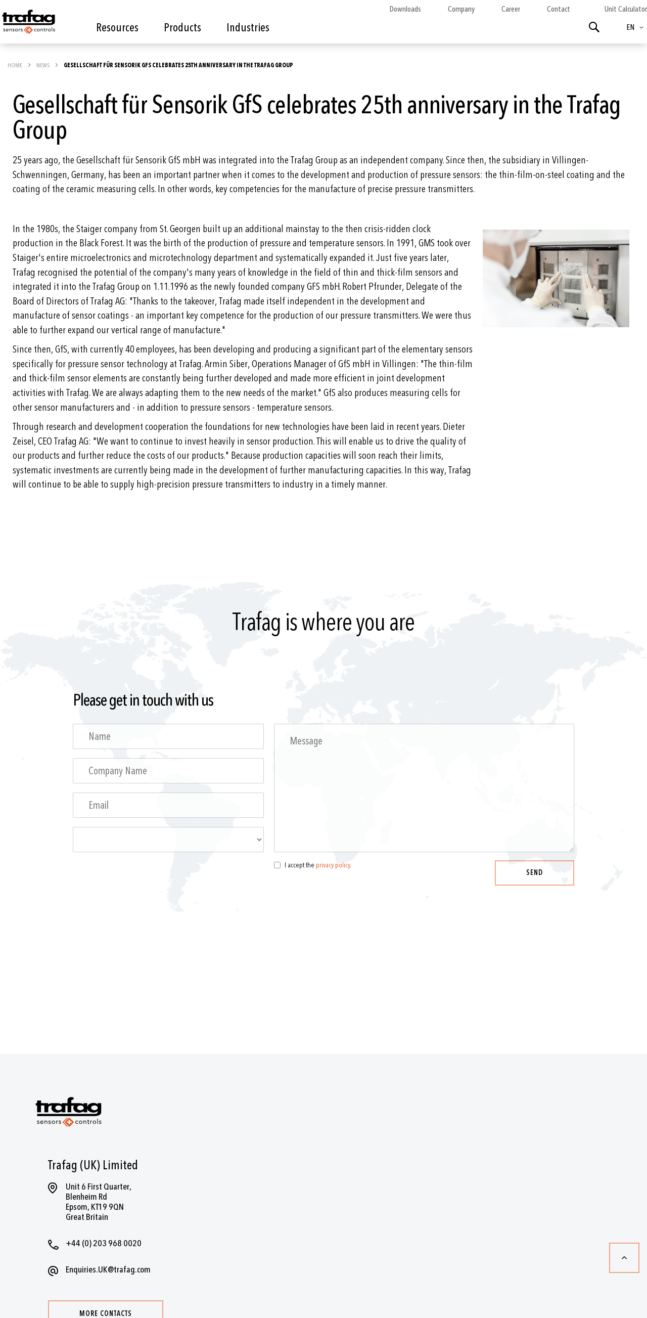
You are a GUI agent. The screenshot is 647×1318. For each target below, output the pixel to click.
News (43, 65)
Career (510, 9)
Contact (558, 9)
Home (15, 65)
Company (461, 9)
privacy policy (333, 865)
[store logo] (28, 24)
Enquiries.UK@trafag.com (108, 1269)
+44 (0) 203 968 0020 (104, 1243)
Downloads (405, 9)
